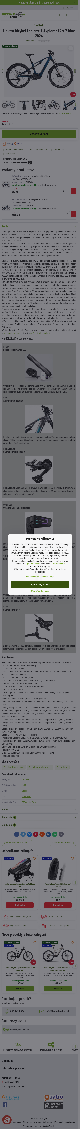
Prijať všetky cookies (40, 584)
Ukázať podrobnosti (40, 591)
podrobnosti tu (33, 564)
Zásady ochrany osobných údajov (40, 577)
